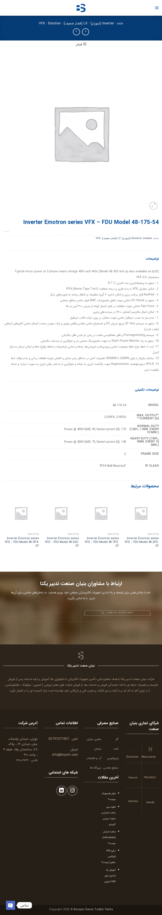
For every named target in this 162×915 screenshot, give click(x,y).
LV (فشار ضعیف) (75, 23)
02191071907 (58, 738)
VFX (42, 23)
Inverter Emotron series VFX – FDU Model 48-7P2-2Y (102, 542)
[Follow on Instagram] (72, 791)
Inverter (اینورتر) (102, 23)
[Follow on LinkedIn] (61, 791)
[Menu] (157, 8)
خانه (120, 23)
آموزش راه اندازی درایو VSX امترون (110, 875)
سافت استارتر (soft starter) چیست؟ (109, 837)
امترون (37, 685)
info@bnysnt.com (65, 754)
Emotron (54, 23)
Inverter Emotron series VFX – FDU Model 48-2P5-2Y (142, 542)
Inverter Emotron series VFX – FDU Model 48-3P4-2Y (22, 542)
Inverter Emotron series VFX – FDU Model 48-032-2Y (62, 542)
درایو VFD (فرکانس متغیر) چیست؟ (109, 856)
